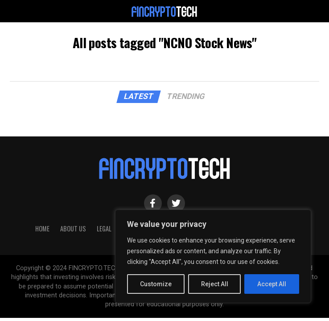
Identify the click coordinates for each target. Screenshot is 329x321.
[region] (213, 256)
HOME (42, 228)
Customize (156, 284)
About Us (73, 228)
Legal (104, 228)
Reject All (214, 284)
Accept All (271, 284)
